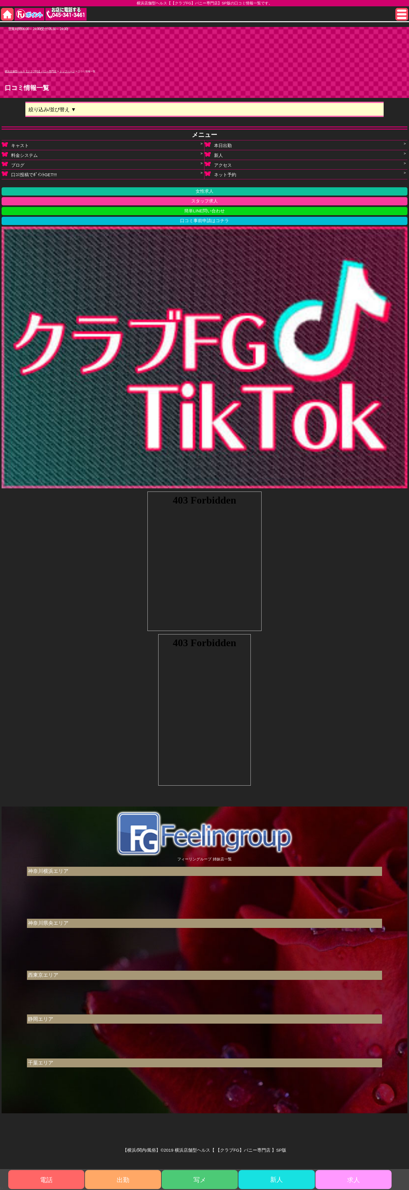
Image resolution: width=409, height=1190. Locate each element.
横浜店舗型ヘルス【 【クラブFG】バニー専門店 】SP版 (231, 1150)
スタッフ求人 (204, 201)
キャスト (15, 145)
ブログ (13, 165)
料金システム (20, 155)
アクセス (218, 165)
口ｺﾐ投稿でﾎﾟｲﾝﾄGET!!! (29, 174)
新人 (213, 155)
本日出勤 (218, 145)
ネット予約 (220, 174)
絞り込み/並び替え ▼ (52, 109)
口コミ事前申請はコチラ (204, 220)
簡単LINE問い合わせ (204, 211)
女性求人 (204, 191)
